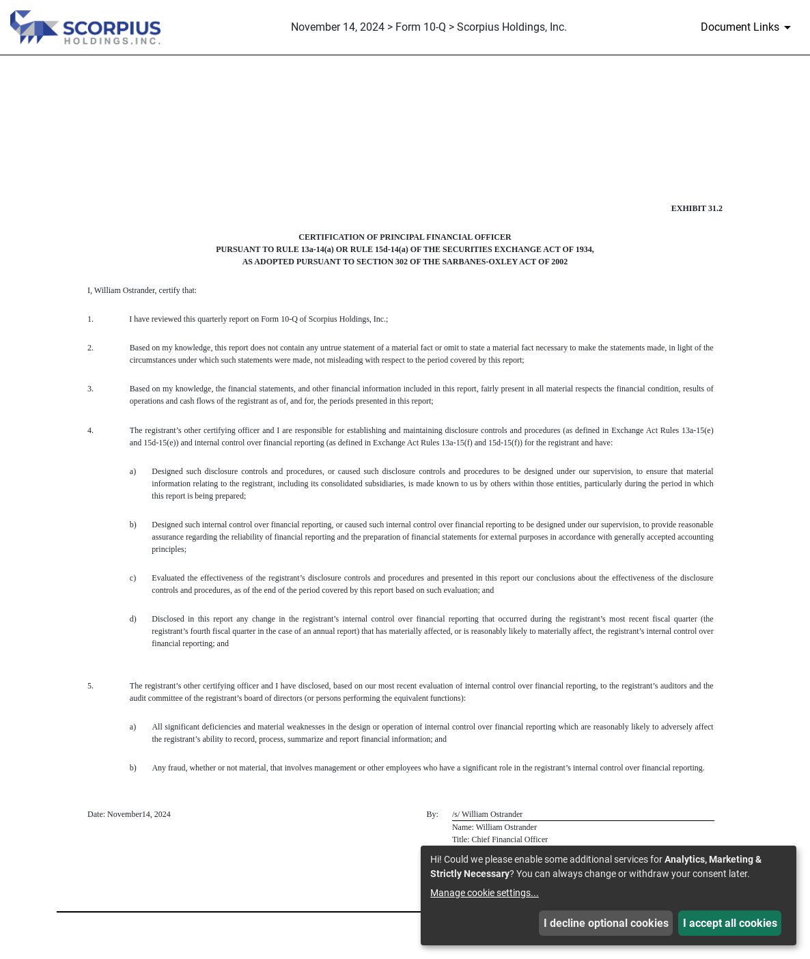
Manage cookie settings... (484, 892)
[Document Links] (748, 27)
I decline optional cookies (606, 923)
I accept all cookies (730, 923)
